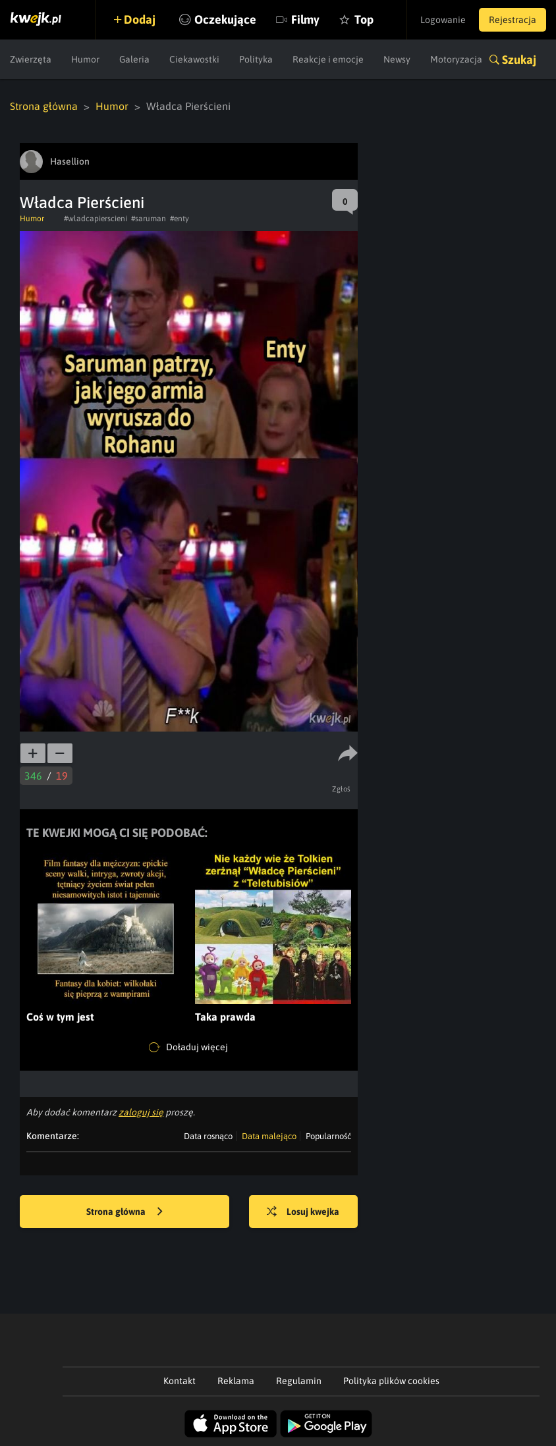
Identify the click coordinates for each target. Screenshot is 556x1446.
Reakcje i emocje (328, 59)
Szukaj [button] (519, 60)
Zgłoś (341, 789)
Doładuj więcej (188, 1047)
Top (364, 19)
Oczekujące (225, 19)
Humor (85, 59)
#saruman (148, 218)
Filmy (305, 19)
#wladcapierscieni (95, 218)
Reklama (235, 1381)
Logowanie (443, 19)
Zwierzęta (30, 59)
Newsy (396, 59)
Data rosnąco (208, 1136)
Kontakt (179, 1381)
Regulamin (298, 1381)
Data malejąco (269, 1136)
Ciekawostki (194, 59)
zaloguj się (141, 1112)
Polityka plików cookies (391, 1381)
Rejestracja (512, 19)
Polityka (256, 59)
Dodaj (139, 19)
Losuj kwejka (303, 1212)
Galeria (134, 59)
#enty (179, 218)
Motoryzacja (456, 59)
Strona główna (44, 106)
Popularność (328, 1136)
